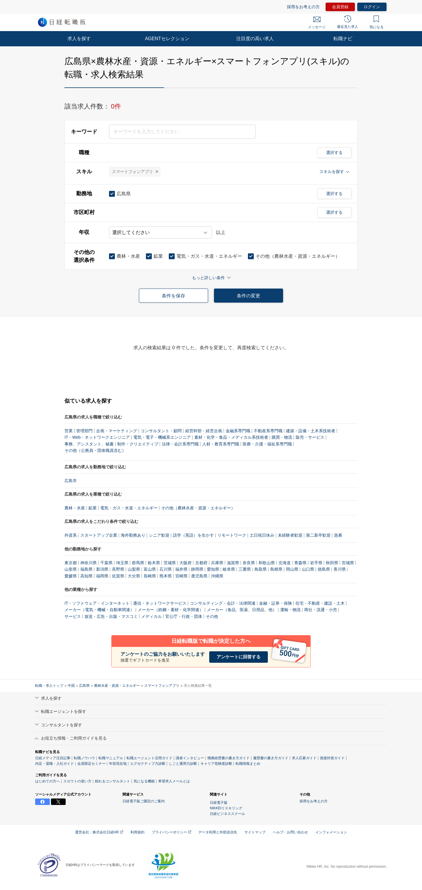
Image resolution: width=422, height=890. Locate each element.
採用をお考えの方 (303, 6)
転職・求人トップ (49, 686)
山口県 (308, 569)
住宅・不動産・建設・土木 (320, 603)
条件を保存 (173, 295)
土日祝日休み (262, 535)
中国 (71, 686)
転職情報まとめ (248, 764)
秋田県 (332, 562)
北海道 (284, 562)
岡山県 (292, 569)
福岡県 (102, 576)
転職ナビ (342, 38)
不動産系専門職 (268, 430)
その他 (212, 616)
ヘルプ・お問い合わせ (290, 832)
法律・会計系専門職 (180, 444)
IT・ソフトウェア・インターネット (97, 603)
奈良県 (249, 562)
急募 (338, 535)
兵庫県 (217, 562)
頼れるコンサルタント (112, 781)
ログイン (372, 6)
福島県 (86, 569)
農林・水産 (74, 508)
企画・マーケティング (116, 430)
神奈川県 (88, 562)
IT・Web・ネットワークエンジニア (97, 437)
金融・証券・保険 (275, 603)
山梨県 (134, 569)
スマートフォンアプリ (161, 686)
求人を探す (79, 38)
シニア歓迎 (159, 535)
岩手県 (316, 562)
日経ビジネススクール (227, 814)
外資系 (70, 535)
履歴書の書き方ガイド (270, 758)
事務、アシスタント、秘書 (89, 444)
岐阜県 (229, 569)
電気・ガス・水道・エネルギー (129, 508)
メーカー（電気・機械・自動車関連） (99, 609)
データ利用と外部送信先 (217, 832)
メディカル (151, 616)
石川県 (165, 569)
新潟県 (102, 569)
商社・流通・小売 (320, 609)
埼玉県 (122, 562)
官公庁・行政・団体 (183, 616)
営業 (68, 430)
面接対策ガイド (332, 758)
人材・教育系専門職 (220, 444)
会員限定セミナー (91, 764)
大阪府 (185, 562)
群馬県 (138, 562)
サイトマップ (255, 832)
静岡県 (197, 569)
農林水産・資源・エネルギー (117, 686)
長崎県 (150, 576)
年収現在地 (118, 764)
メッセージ (317, 23)
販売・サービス (310, 437)
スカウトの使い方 (77, 781)
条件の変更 (248, 295)
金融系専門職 (238, 430)
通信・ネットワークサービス (159, 603)
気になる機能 (144, 781)
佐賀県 (118, 576)
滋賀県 (233, 562)
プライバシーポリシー (171, 832)
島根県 (276, 569)
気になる (377, 22)
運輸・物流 (290, 609)
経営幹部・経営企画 (203, 430)
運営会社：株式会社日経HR (99, 832)
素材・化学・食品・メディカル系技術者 (231, 437)
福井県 (181, 569)
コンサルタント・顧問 (161, 430)
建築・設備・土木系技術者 (310, 430)
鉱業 (93, 508)
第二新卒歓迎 (318, 535)
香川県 (339, 569)
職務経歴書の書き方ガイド (228, 758)
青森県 (300, 562)
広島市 (70, 480)
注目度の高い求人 (255, 38)
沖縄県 (217, 576)
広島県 (84, 686)
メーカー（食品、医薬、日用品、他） (242, 609)
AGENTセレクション (167, 38)
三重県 (245, 569)
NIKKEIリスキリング (226, 808)
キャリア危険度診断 (216, 764)
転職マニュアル (110, 758)
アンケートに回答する (239, 656)
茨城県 (170, 562)
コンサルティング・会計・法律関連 (223, 603)
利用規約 (137, 832)
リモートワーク (231, 535)
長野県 (118, 569)
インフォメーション (331, 832)
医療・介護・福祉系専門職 (267, 444)
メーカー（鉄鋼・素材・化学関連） (170, 609)
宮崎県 (181, 576)
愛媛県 (70, 576)
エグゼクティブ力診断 (147, 764)
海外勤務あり (133, 535)
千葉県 (106, 562)
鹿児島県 (199, 576)
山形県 (70, 569)
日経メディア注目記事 (52, 758)
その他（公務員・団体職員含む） (95, 450)
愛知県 (213, 569)
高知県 (86, 576)
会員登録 (340, 6)
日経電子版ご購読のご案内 (143, 801)
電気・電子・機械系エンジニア (162, 437)
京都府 (201, 562)
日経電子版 (218, 803)
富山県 (150, 569)
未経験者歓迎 (290, 535)
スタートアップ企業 (98, 535)
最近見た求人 (347, 22)
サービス (72, 616)
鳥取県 (260, 569)
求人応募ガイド (304, 758)
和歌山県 (266, 562)
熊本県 (165, 576)
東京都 (70, 562)
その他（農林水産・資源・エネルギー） (198, 508)
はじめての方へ (47, 781)
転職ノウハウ (84, 758)
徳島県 (324, 569)
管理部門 (84, 430)
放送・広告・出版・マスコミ (111, 616)
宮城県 (348, 562)
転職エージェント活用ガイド (149, 758)
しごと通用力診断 (183, 764)
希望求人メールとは (174, 781)
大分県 (134, 576)
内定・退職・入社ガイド (54, 764)
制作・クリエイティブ (137, 444)
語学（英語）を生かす (193, 535)
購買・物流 (282, 437)
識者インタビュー (190, 758)
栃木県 (154, 562)
